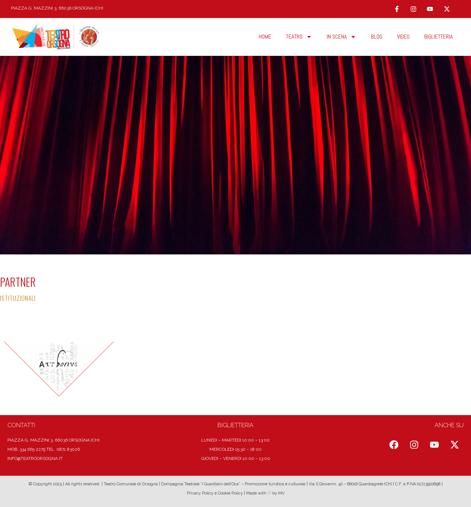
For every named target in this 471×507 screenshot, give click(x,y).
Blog (376, 36)
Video (403, 36)
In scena (341, 36)
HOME (265, 36)
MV (281, 493)
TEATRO (299, 36)
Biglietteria (438, 36)
